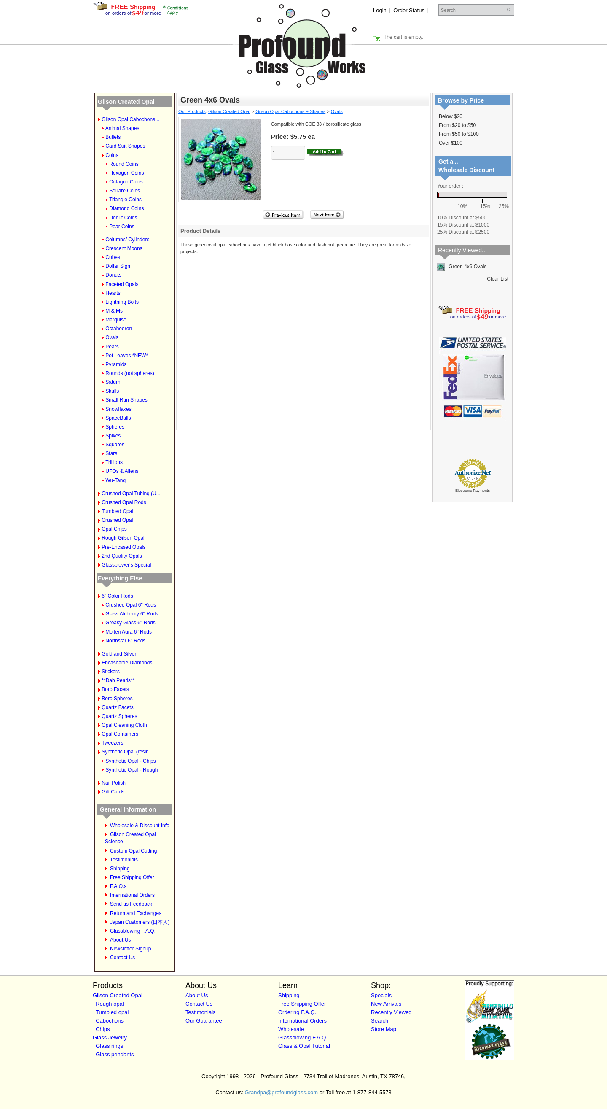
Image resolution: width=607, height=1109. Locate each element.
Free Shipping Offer (132, 877)
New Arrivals (386, 1004)
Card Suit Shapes (125, 146)
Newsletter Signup (130, 949)
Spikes (113, 436)
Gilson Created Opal (126, 101)
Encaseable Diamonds (127, 663)
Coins (111, 155)
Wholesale (291, 1029)
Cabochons (110, 1020)
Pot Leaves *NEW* (126, 356)
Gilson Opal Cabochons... (130, 119)
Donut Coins (123, 218)
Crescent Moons (123, 248)
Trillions (114, 462)
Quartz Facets (117, 707)
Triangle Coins (125, 199)
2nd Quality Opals (122, 556)
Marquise (115, 320)
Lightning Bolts (122, 302)
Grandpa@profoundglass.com (281, 1092)
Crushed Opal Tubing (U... (131, 493)
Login (380, 10)
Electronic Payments (472, 490)
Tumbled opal (112, 1012)
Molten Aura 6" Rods (128, 632)
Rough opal (110, 1004)
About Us (120, 940)
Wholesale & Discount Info (139, 825)
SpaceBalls (118, 418)
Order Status (408, 10)
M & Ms (114, 311)
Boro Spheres (117, 699)
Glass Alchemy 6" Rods (131, 614)
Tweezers (112, 743)
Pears (111, 347)
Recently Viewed (391, 1012)
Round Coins (123, 164)
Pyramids (115, 364)
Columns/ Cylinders (127, 240)
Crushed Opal (117, 520)
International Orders (132, 895)
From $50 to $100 (459, 134)
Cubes (112, 257)
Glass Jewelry (110, 1037)
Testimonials (124, 860)
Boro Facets (115, 689)
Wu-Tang (115, 480)
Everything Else (120, 578)
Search (379, 1020)
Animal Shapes (122, 128)
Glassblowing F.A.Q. (133, 931)
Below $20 (450, 116)
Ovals (111, 337)
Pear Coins (121, 226)
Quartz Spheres (119, 716)
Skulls (112, 391)
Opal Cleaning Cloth (124, 725)
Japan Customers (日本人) (139, 922)
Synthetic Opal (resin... (127, 752)
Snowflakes (118, 409)
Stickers (111, 672)
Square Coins (124, 191)
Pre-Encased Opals (123, 547)
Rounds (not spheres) (129, 373)
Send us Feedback (131, 904)
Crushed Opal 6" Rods (130, 605)
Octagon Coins (125, 182)
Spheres (114, 427)
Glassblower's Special (126, 565)
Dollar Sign (117, 266)
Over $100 (450, 143)
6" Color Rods (117, 596)
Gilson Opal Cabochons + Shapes (290, 111)
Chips (103, 1029)
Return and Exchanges (135, 913)
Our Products (192, 111)
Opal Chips (114, 529)
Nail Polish (114, 783)
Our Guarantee (203, 1020)
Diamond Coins (126, 208)
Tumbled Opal (117, 511)
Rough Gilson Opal (123, 538)
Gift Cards (113, 792)
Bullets (113, 137)
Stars (111, 453)
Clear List (497, 279)
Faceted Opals (121, 284)
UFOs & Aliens (121, 471)
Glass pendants (115, 1054)
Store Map (383, 1029)
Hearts (112, 293)
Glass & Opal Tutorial (304, 1046)
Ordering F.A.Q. (297, 1012)
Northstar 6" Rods (125, 641)
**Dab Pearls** (118, 680)
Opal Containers (120, 734)
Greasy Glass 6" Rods (130, 623)
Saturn (112, 382)
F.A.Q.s (118, 886)
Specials (381, 995)
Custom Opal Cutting (133, 851)
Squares (114, 445)
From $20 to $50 (457, 125)
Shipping (120, 869)
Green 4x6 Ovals (461, 267)
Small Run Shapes (126, 400)
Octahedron (118, 329)
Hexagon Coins (126, 173)
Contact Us (122, 958)
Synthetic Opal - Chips (130, 761)
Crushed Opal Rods (124, 502)
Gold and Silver (119, 654)
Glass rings (109, 1046)
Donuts (113, 275)
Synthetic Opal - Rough (131, 770)
